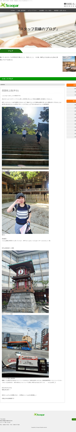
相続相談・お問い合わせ (60, 10)
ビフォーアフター (32, 10)
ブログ (74, 419)
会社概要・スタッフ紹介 (45, 10)
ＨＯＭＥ (13, 10)
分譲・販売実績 (21, 10)
